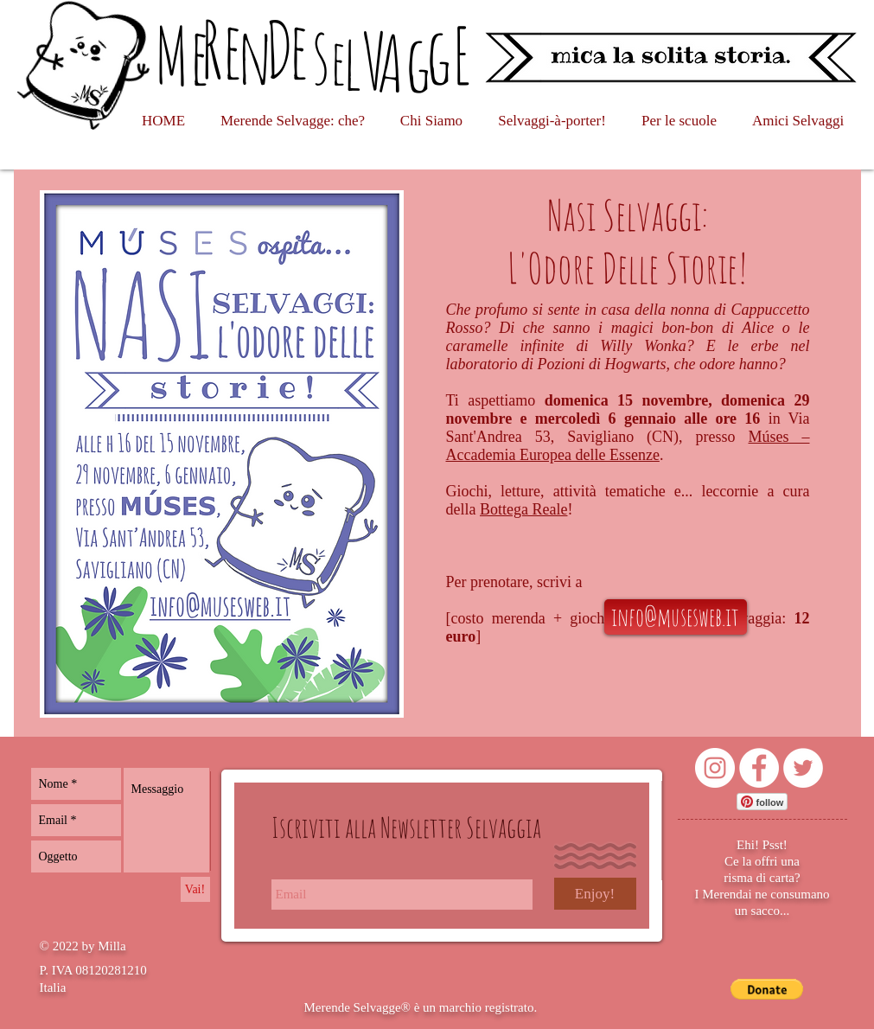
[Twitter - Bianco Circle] (803, 768)
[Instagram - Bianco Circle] (715, 768)
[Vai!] (195, 889)
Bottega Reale (523, 509)
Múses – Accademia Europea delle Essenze (628, 445)
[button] (767, 989)
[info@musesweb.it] (675, 617)
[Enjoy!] (595, 894)
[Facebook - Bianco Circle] (759, 768)
